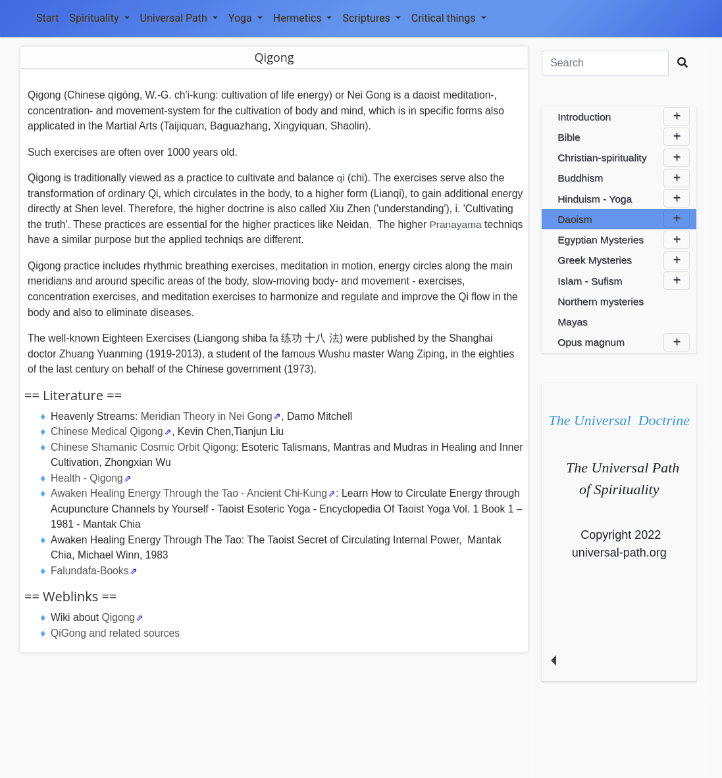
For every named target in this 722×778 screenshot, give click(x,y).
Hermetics (302, 18)
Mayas (572, 321)
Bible (623, 136)
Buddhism (623, 178)
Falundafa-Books (89, 570)
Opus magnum (623, 342)
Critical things (448, 18)
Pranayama (455, 224)
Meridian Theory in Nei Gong (206, 416)
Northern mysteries (600, 301)
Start (47, 18)
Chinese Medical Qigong (107, 431)
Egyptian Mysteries (623, 240)
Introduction (623, 116)
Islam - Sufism (623, 280)
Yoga (245, 18)
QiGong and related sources (115, 633)
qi (341, 177)
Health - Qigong (87, 478)
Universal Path (179, 18)
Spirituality (99, 18)
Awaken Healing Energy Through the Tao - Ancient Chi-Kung (189, 493)
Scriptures (371, 18)
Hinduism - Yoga (623, 198)
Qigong (119, 617)
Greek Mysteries (623, 260)
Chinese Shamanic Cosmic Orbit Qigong (143, 447)
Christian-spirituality (623, 158)
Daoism (623, 219)
